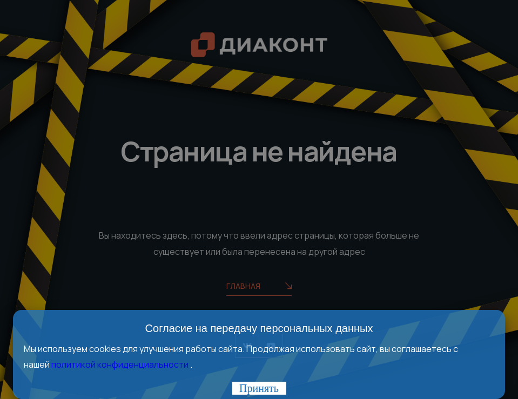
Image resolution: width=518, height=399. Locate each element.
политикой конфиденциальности (120, 364)
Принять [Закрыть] (259, 388)
